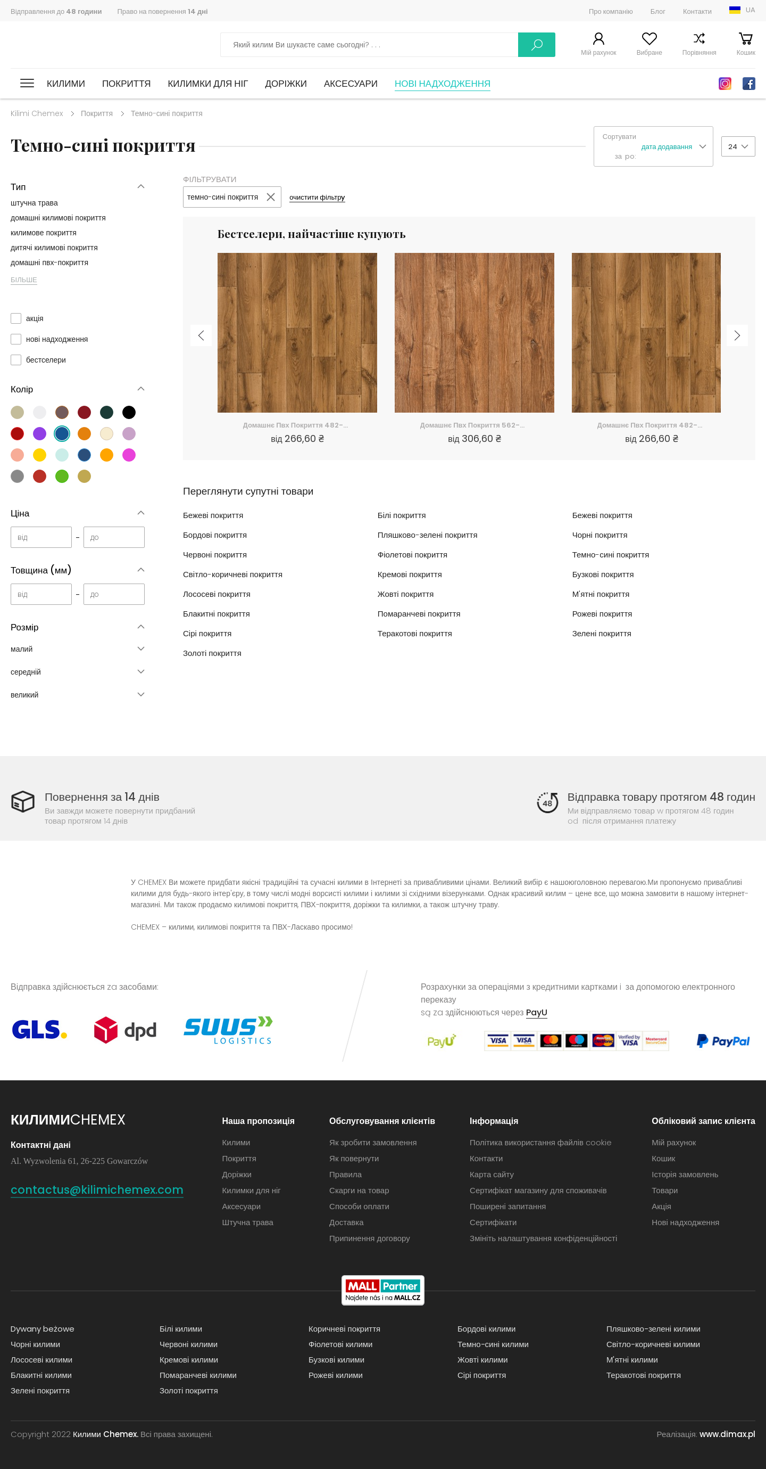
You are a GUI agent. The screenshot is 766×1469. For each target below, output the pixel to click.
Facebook (749, 83)
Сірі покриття (207, 633)
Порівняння (699, 52)
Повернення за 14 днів (102, 797)
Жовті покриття (406, 594)
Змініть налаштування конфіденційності (543, 1238)
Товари (665, 1190)
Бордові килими (486, 1328)
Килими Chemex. (105, 1434)
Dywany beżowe (42, 1328)
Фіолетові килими (340, 1344)
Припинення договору (369, 1238)
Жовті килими (482, 1359)
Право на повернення (162, 11)
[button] (677, 147)
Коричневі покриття (344, 1328)
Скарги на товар (359, 1190)
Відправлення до (56, 11)
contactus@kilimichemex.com (97, 1189)
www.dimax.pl (727, 1434)
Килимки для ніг (208, 83)
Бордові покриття (215, 534)
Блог (658, 11)
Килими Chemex (57, 45)
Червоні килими (189, 1344)
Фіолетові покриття (412, 554)
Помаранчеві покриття (419, 613)
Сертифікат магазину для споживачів (538, 1190)
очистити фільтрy (317, 197)
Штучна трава (247, 1222)
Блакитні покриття (216, 613)
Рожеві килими (336, 1375)
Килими (66, 83)
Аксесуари (351, 83)
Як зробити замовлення (373, 1142)
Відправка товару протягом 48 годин (661, 797)
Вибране (649, 52)
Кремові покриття (410, 574)
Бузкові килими (336, 1359)
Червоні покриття (215, 554)
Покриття (126, 83)
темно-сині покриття (222, 197)
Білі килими (181, 1328)
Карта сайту (492, 1174)
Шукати (536, 44)
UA (750, 10)
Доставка (346, 1222)
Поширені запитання (508, 1206)
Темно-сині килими (493, 1344)
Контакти (697, 11)
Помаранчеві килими (198, 1375)
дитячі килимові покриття (54, 247)
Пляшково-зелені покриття (428, 534)
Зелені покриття (601, 633)
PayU (536, 1012)
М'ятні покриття (601, 594)
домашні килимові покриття (58, 218)
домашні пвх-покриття (49, 262)
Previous (201, 335)
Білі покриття (402, 515)
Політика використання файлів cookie (541, 1142)
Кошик (746, 52)
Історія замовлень (685, 1174)
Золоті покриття (212, 653)
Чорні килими (35, 1344)
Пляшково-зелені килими (653, 1328)
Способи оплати (359, 1206)
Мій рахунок (598, 52)
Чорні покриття (600, 534)
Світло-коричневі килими (653, 1344)
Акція (661, 1206)
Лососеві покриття (217, 594)
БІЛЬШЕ (24, 280)
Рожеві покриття (602, 613)
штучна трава (34, 203)
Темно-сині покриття (611, 554)
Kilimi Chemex (37, 113)
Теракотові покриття (415, 633)
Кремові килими (189, 1359)
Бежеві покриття (213, 515)
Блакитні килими (41, 1375)
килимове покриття (44, 232)
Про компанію (611, 11)
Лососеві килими (41, 1359)
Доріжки (286, 83)
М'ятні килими (632, 1359)
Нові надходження (442, 83)
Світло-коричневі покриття (232, 574)
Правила (345, 1174)
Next (737, 335)
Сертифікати (493, 1222)
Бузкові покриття (603, 574)
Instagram (725, 83)
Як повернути (354, 1158)
